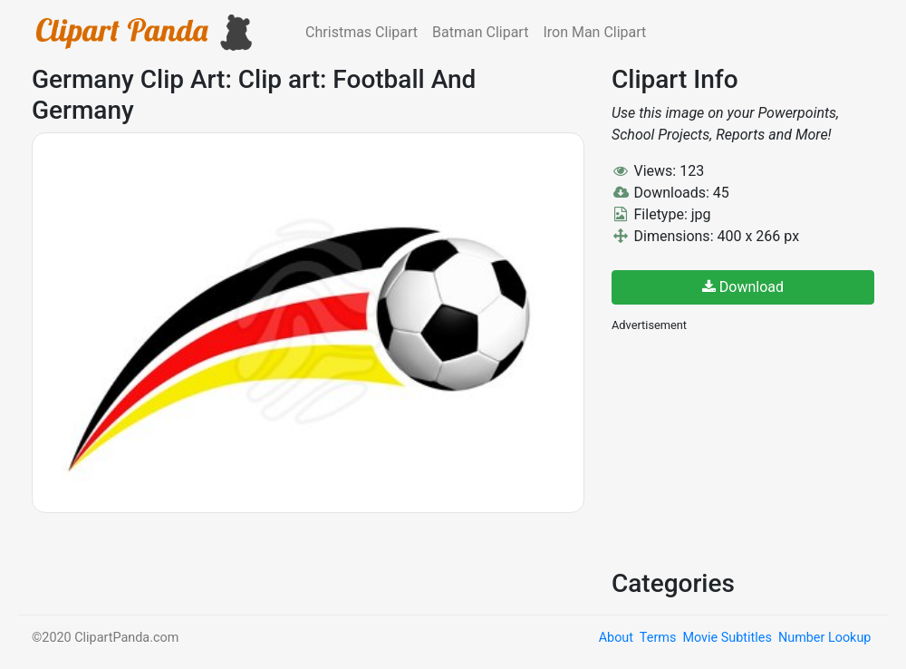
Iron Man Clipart (594, 32)
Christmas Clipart (361, 32)
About (616, 637)
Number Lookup (824, 637)
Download (743, 287)
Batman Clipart (480, 32)
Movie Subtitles (726, 637)
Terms (658, 637)
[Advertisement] (747, 448)
